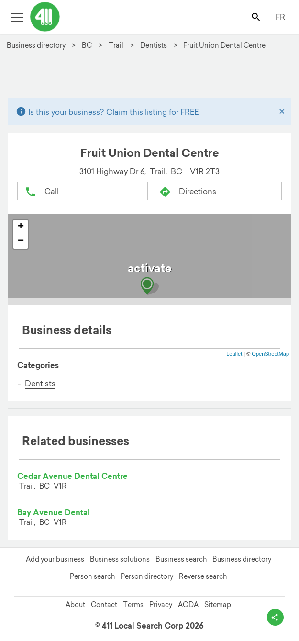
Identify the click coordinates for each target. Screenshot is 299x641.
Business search (181, 559)
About (75, 604)
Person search (92, 576)
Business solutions (120, 559)
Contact (104, 604)
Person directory (147, 576)
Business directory (241, 559)
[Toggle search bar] (256, 16)
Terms (133, 604)
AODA (188, 604)
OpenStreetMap (270, 354)
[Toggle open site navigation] (17, 16)
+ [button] (21, 227)
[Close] (282, 111)
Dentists (40, 383)
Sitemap (217, 604)
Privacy (160, 604)
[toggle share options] (275, 617)
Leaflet (234, 354)
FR (280, 17)
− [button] (21, 241)
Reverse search (203, 576)
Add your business (55, 559)
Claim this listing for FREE (152, 112)
